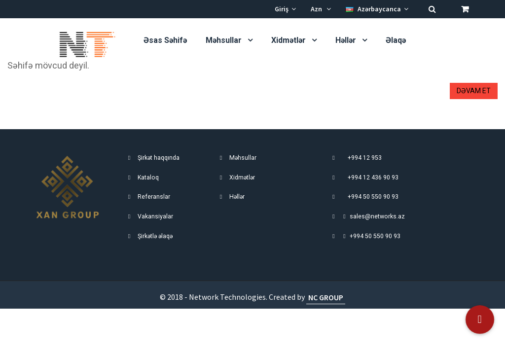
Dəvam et (474, 91)
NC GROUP (325, 297)
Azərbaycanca (377, 8)
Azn (321, 8)
